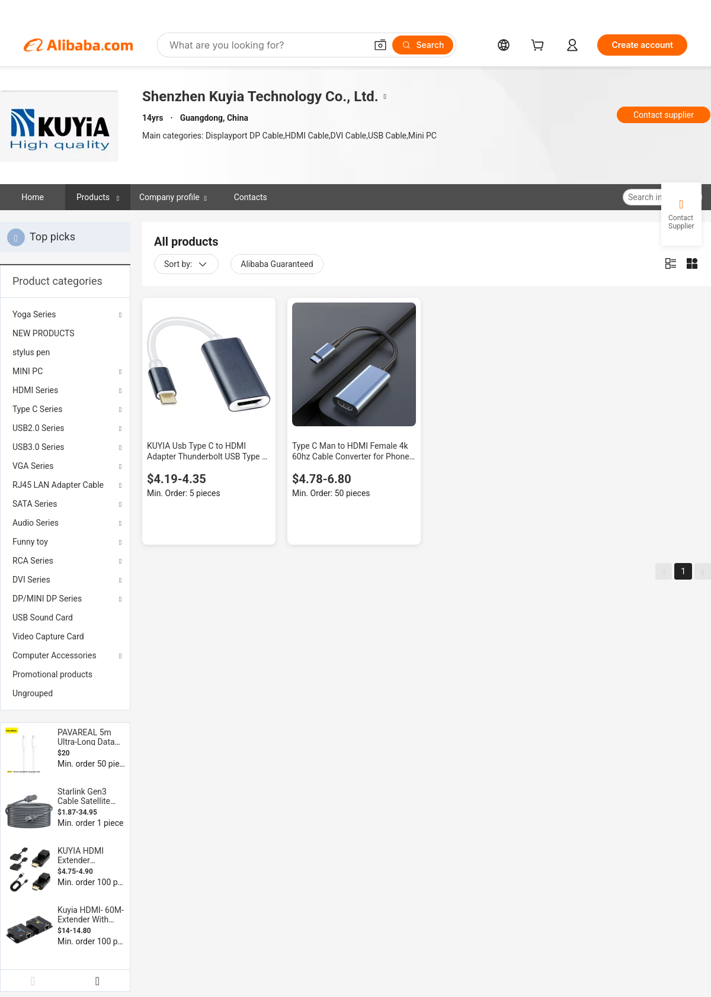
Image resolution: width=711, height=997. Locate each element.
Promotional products (52, 674)
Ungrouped (32, 693)
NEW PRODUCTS (43, 333)
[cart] (540, 46)
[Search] (422, 45)
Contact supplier (663, 115)
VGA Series (33, 466)
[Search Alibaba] (266, 45)
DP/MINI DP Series (47, 598)
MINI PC (27, 371)
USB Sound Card (42, 617)
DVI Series (31, 579)
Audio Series (35, 523)
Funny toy (30, 541)
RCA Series (32, 560)
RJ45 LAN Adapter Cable (58, 485)
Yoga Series (34, 314)
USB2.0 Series (38, 428)
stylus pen (31, 352)
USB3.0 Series (38, 447)
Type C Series (37, 409)
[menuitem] (65, 333)
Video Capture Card (48, 636)
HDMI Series (35, 390)
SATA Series (34, 504)
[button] (380, 45)
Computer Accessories (54, 655)
